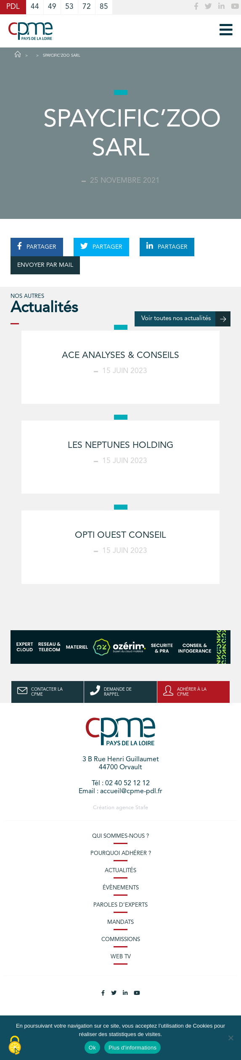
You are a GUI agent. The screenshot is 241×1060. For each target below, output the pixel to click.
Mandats (120, 922)
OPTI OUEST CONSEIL (120, 535)
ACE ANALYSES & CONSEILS (120, 355)
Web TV (121, 957)
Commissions (120, 939)
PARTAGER (36, 246)
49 (52, 7)
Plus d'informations (132, 1047)
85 (104, 7)
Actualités (120, 870)
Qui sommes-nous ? (120, 836)
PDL (13, 7)
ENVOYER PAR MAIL (45, 265)
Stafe (141, 807)
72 (86, 7)
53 (69, 7)
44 (35, 7)
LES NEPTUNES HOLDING (120, 445)
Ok (92, 1047)
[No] (230, 1038)
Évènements (121, 888)
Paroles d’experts (120, 905)
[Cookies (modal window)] (14, 1045)
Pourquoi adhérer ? (120, 853)
